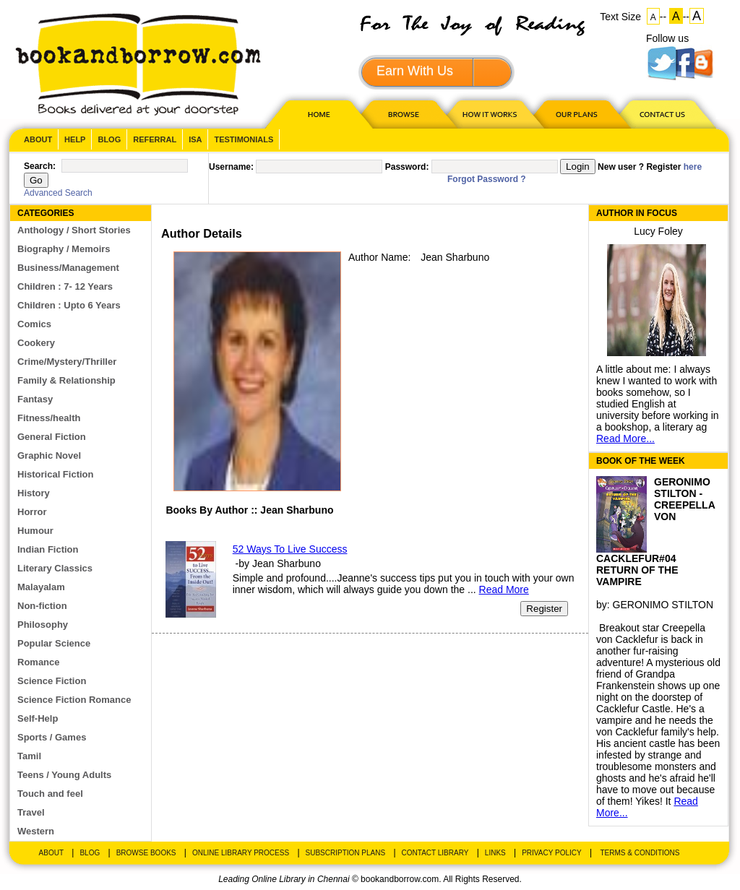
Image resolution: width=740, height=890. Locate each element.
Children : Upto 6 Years (69, 305)
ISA (195, 139)
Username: (231, 167)
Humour (35, 530)
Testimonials (243, 139)
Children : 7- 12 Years (65, 286)
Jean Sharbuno (455, 257)
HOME (316, 113)
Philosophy (42, 624)
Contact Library (435, 853)
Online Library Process (240, 853)
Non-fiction (42, 605)
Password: (407, 167)
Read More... (625, 438)
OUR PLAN (576, 113)
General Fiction (51, 436)
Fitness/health (48, 417)
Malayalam (41, 587)
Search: (40, 166)
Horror (31, 511)
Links (495, 853)
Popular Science (53, 643)
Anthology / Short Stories (74, 230)
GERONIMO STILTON (663, 604)
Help (74, 139)
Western (35, 831)
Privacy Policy (551, 853)
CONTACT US (661, 113)
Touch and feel (50, 793)
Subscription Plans (346, 853)
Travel (31, 812)
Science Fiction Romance (74, 699)
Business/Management (68, 267)
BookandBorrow (137, 64)
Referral (154, 139)
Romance (38, 662)
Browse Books (146, 853)
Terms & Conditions (639, 853)
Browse (405, 113)
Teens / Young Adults (64, 774)
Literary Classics (54, 568)
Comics (34, 324)
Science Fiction (51, 680)
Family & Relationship (66, 380)
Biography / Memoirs (64, 248)
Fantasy (35, 399)
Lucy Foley (658, 231)
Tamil (29, 756)
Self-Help (37, 718)
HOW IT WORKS (489, 113)
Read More (504, 589)
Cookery (36, 342)
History (33, 493)
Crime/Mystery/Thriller (66, 361)
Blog (109, 139)
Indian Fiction (48, 549)
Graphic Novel (49, 455)
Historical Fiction (55, 474)
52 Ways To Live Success (290, 549)
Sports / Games (51, 737)
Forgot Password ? (486, 179)
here (693, 167)
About (38, 139)
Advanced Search (58, 193)
